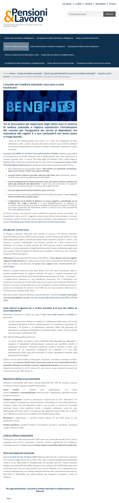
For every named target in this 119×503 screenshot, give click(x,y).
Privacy (112, 4)
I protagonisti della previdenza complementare (25, 63)
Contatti (88, 4)
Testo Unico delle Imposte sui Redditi (58, 314)
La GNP (78, 4)
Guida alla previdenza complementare (57, 55)
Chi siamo (66, 4)
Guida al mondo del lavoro (87, 38)
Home (12, 73)
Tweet (8, 498)
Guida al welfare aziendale (16, 46)
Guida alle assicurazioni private (60, 63)
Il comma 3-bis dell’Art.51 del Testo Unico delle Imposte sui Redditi (30, 153)
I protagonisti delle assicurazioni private (93, 63)
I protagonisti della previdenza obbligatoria (54, 38)
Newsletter (100, 4)
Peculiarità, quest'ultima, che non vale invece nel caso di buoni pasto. (38, 222)
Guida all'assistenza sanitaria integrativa (47, 46)
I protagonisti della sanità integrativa (83, 46)
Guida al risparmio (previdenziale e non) (22, 55)
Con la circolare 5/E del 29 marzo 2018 (20, 457)
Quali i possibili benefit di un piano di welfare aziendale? (69, 73)
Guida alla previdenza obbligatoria (19, 38)
